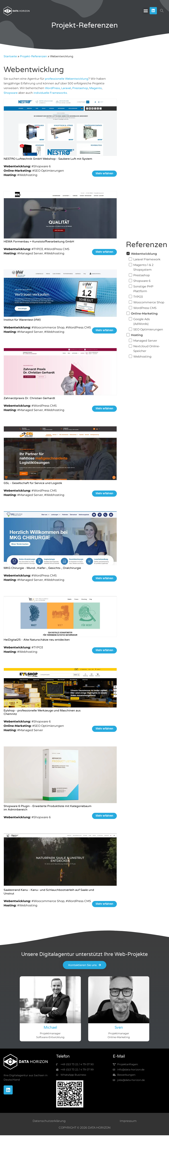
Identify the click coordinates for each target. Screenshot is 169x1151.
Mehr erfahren (104, 173)
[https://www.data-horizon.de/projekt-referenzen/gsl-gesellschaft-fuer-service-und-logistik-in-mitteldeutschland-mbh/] (60, 453)
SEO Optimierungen (148, 329)
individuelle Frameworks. (51, 93)
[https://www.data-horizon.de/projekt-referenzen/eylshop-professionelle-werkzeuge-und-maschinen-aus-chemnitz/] (60, 688)
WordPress (52, 88)
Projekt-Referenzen (33, 56)
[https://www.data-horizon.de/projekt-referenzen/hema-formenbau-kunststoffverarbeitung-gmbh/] (60, 215)
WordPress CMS (145, 308)
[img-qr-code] (69, 1093)
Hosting (137, 335)
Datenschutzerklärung (49, 1121)
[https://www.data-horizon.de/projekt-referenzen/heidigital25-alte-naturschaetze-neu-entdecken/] (60, 617)
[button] (145, 10)
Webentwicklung (144, 253)
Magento (95, 88)
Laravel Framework (146, 259)
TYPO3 (138, 296)
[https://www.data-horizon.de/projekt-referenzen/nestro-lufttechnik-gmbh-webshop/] (60, 128)
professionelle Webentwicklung (66, 79)
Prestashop (80, 88)
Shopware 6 (142, 281)
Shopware (11, 93)
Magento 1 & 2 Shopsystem (143, 267)
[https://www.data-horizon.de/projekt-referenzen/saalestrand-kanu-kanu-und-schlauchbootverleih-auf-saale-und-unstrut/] (60, 860)
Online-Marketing (144, 313)
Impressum (128, 1121)
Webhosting (142, 356)
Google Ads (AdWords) (141, 321)
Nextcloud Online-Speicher (146, 349)
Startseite (10, 56)
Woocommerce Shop (148, 302)
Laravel (66, 88)
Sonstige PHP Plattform (143, 289)
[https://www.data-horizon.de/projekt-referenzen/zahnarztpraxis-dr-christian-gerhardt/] (60, 372)
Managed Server (145, 340)
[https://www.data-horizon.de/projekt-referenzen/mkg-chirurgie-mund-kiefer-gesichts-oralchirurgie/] (60, 538)
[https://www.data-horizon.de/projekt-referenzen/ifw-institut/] (60, 294)
